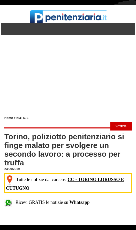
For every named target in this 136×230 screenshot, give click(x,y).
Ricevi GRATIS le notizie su (47, 202)
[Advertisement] (68, 71)
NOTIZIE (22, 118)
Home (8, 118)
